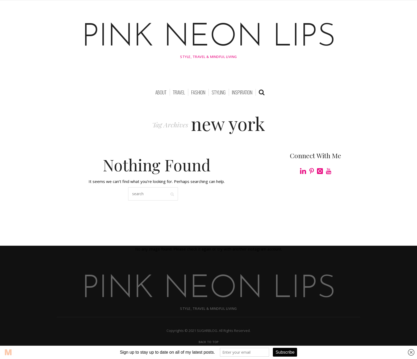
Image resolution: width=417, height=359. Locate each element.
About (160, 92)
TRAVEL (179, 92)
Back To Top (209, 342)
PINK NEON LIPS (208, 38)
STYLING (219, 92)
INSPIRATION (242, 92)
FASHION (198, 92)
